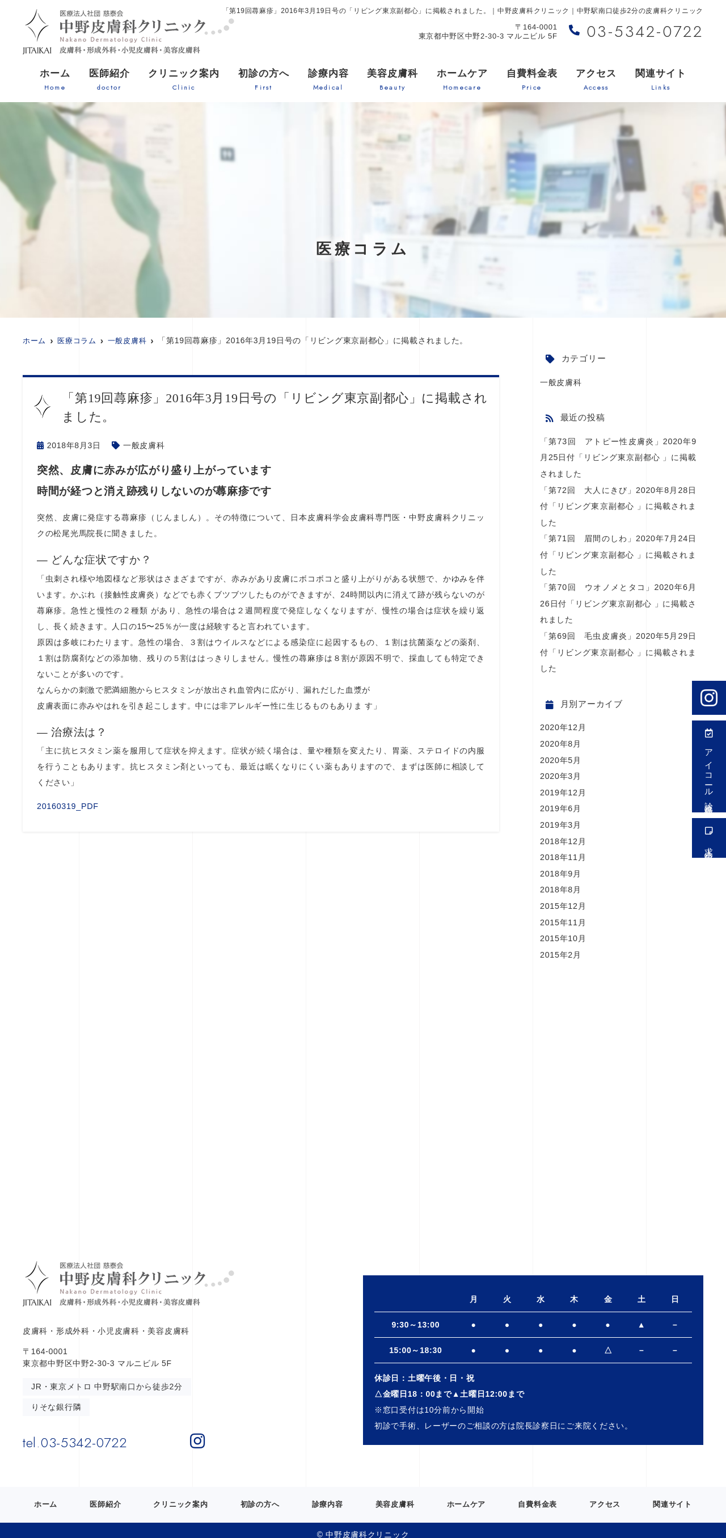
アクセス (596, 80)
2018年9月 (560, 865)
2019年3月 (560, 817)
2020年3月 (560, 769)
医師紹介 (109, 80)
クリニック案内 (184, 80)
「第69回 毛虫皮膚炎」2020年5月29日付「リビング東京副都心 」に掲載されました (618, 647)
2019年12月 (562, 785)
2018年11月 (562, 849)
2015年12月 (562, 896)
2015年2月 (560, 944)
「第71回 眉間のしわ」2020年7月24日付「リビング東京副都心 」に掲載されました (618, 552)
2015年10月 (562, 928)
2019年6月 (560, 801)
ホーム (55, 80)
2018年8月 (560, 881)
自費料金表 (532, 80)
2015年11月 (562, 912)
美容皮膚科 (392, 80)
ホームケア (462, 80)
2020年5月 (560, 754)
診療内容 (328, 80)
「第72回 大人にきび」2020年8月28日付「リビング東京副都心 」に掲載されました (618, 504)
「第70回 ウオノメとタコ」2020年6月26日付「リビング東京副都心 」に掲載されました (618, 599)
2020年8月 (560, 738)
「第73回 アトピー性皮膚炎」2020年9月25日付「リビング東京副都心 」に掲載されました (618, 456)
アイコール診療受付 (709, 766)
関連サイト (660, 80)
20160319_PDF (67, 805)
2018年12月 (562, 833)
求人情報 (709, 838)
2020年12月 (562, 722)
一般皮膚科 (144, 445)
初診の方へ (263, 80)
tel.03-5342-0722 (97, 1430)
